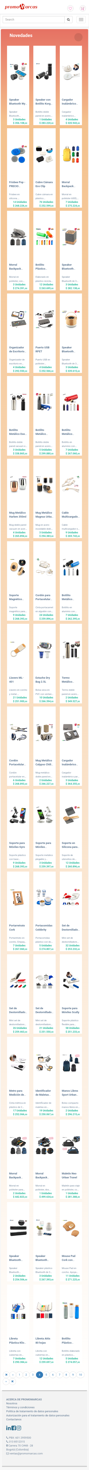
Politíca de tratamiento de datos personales (32, 1411)
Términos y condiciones (20, 1407)
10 (80, 1374)
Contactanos (14, 1419)
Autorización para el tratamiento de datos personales (37, 1415)
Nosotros (11, 1403)
